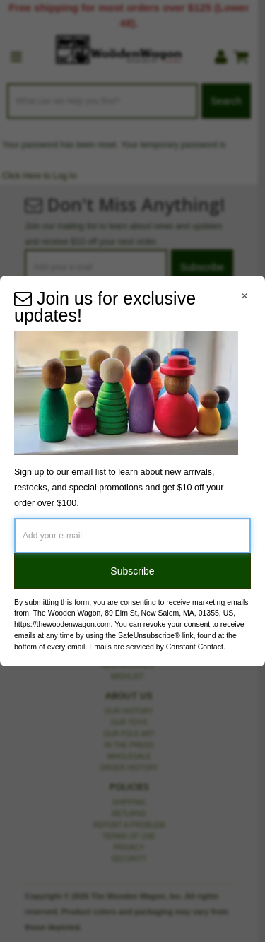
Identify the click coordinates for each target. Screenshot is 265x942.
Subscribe (132, 571)
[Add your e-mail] (132, 535)
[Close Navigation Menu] (244, 296)
